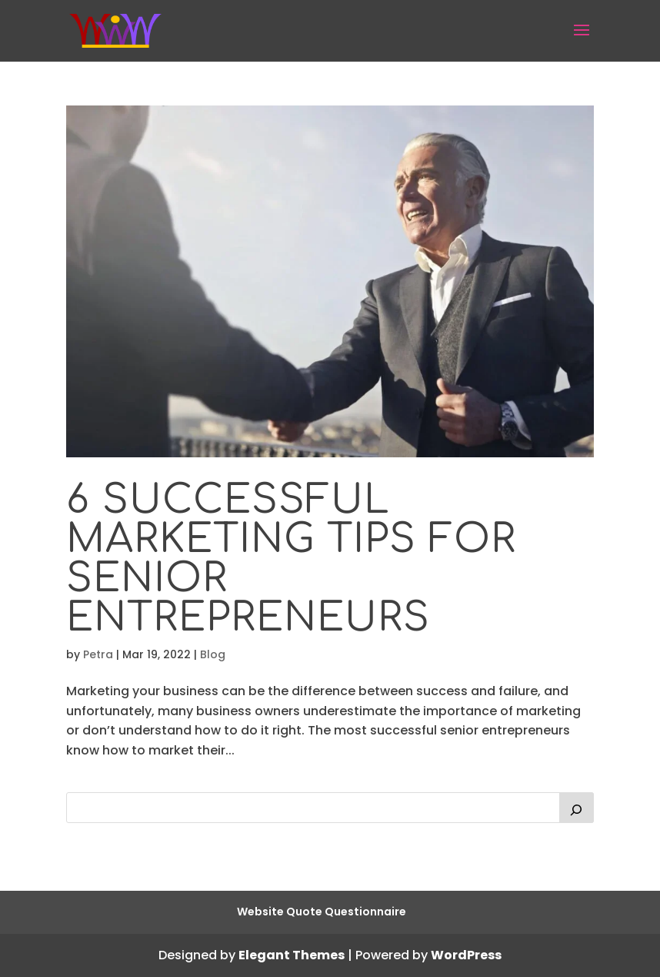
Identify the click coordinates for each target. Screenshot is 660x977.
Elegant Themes (291, 955)
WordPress (466, 955)
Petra (98, 654)
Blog (212, 654)
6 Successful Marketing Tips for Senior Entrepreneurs (291, 559)
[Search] (577, 807)
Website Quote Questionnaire (321, 911)
